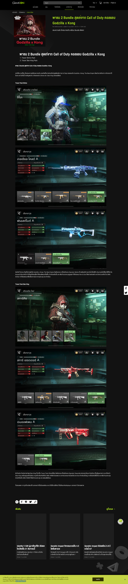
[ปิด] (125, 579)
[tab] (35, 8)
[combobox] (62, 2)
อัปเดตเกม (22, 12)
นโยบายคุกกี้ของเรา (21, 581)
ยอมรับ (98, 579)
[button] (95, 2)
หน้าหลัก (14, 12)
